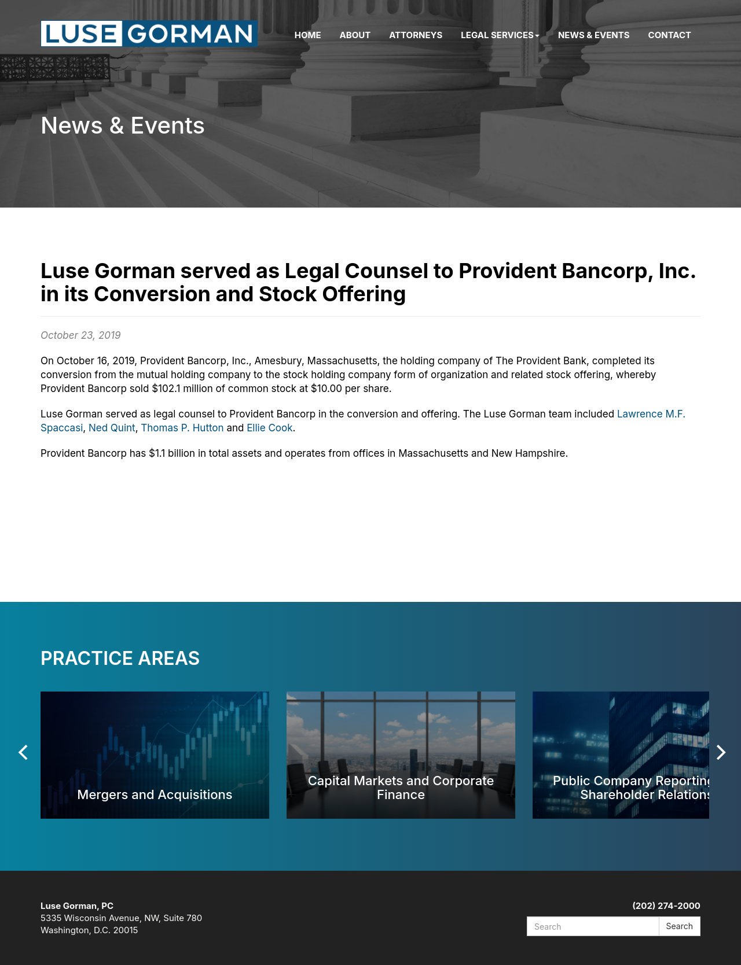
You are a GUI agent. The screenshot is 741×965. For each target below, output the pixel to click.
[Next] (719, 752)
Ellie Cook (269, 428)
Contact (669, 34)
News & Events (594, 34)
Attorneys (415, 34)
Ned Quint (112, 428)
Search (679, 926)
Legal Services (500, 34)
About (355, 34)
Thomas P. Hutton (182, 428)
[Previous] (24, 752)
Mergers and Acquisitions (154, 794)
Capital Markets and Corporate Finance (401, 787)
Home (308, 34)
